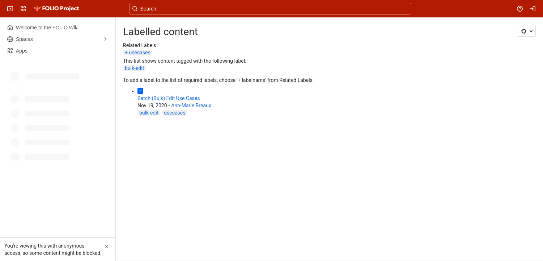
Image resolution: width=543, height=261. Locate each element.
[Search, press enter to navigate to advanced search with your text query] (270, 8)
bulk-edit (134, 68)
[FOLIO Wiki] (56, 8)
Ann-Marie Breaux (191, 105)
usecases (139, 52)
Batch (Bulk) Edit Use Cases (168, 98)
